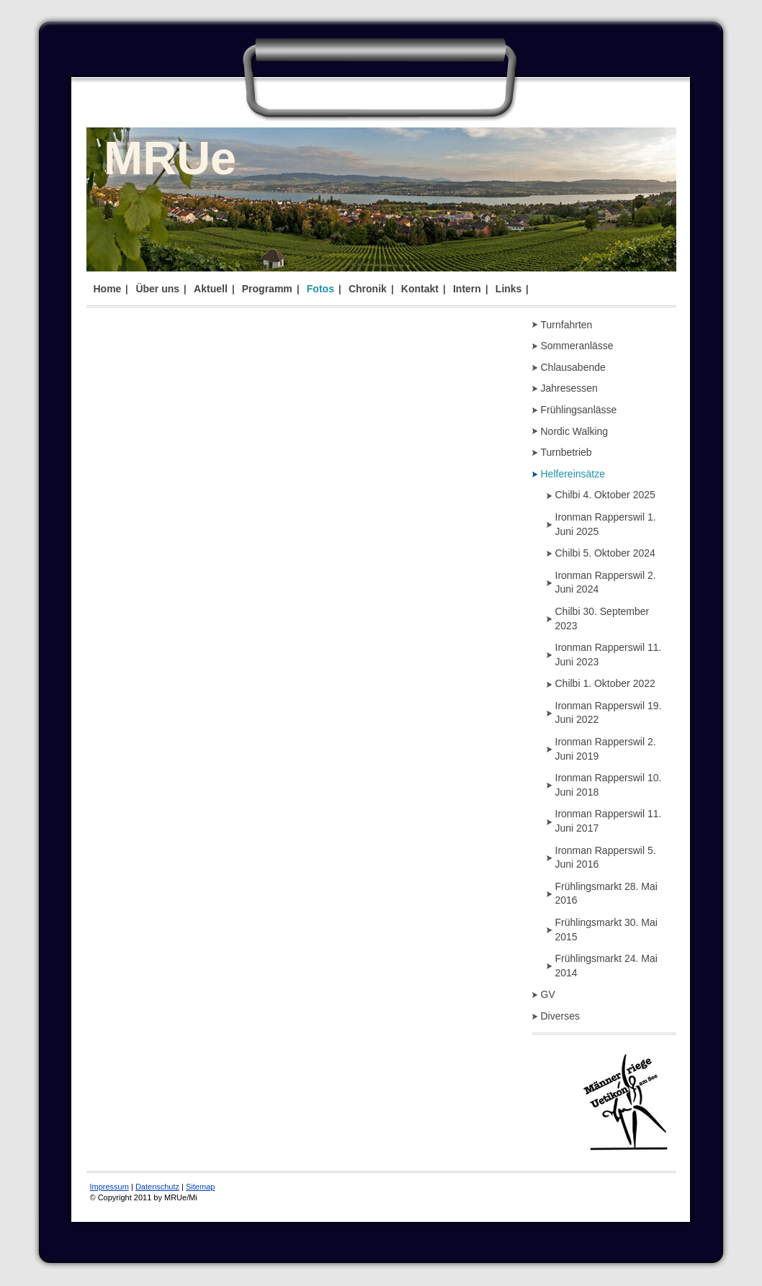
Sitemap (200, 1186)
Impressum (109, 1186)
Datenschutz (157, 1186)
